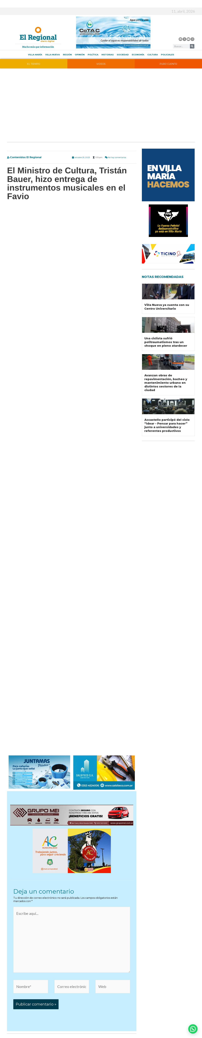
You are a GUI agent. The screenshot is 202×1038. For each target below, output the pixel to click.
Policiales (167, 54)
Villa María (35, 54)
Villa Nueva (52, 54)
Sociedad (123, 54)
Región (67, 54)
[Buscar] (192, 46)
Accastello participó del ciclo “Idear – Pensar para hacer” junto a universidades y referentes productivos (167, 425)
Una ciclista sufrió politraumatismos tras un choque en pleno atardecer (165, 342)
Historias (107, 54)
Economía (138, 54)
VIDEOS (101, 64)
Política (93, 54)
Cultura (152, 54)
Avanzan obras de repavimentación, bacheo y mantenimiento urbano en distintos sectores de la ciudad (165, 383)
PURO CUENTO (168, 64)
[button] (193, 1029)
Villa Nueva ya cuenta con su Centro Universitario (166, 306)
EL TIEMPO (33, 64)
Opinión (80, 54)
